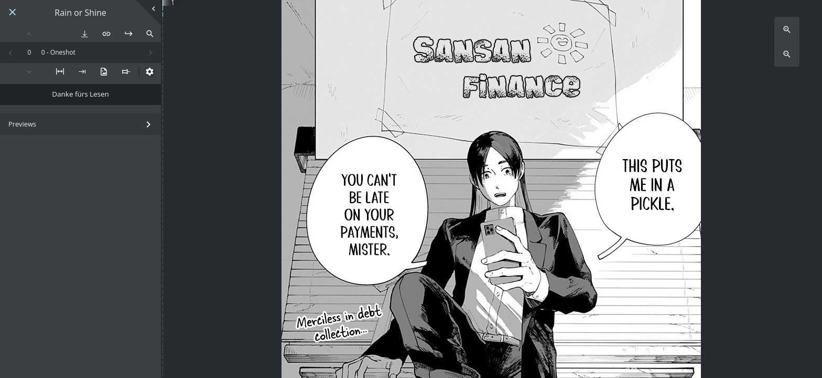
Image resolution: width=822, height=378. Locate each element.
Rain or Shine (80, 12)
